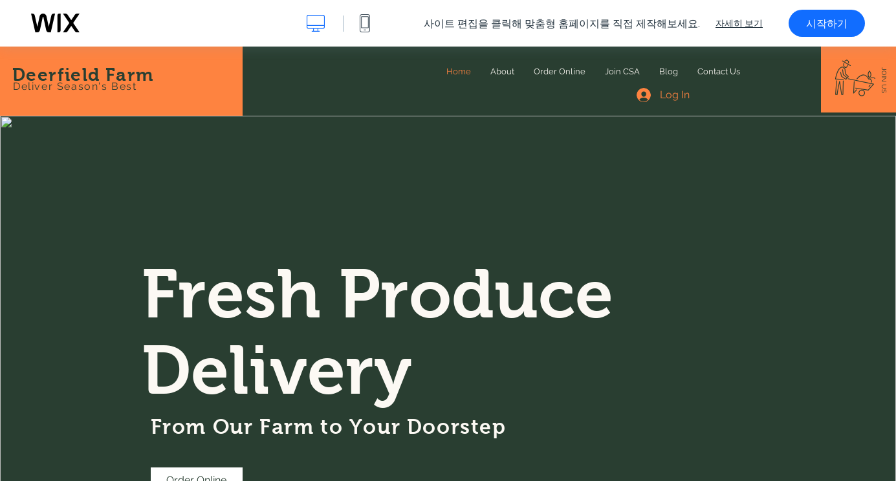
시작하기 (826, 23)
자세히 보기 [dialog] (739, 23)
